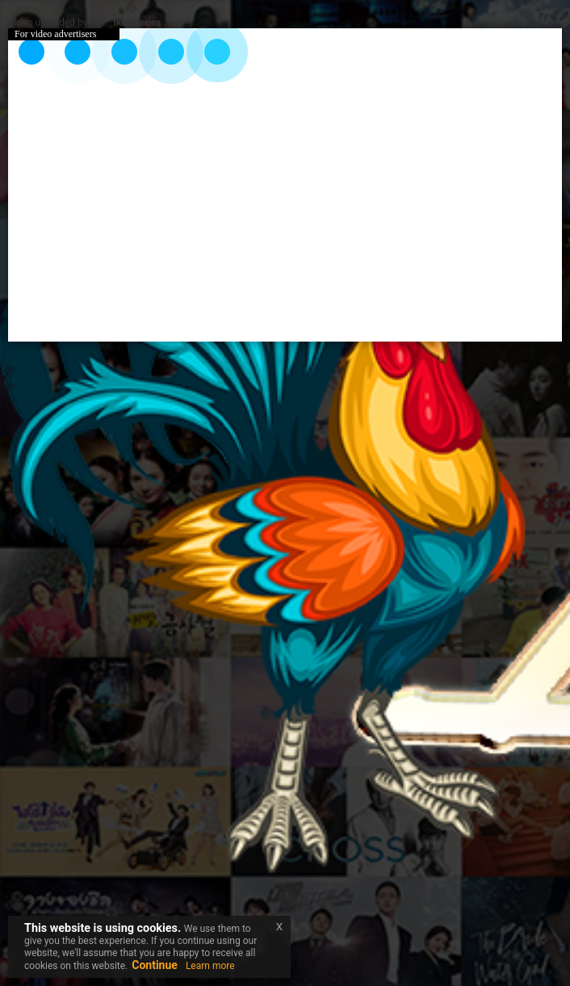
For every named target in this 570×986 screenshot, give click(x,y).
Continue (155, 965)
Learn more (210, 965)
